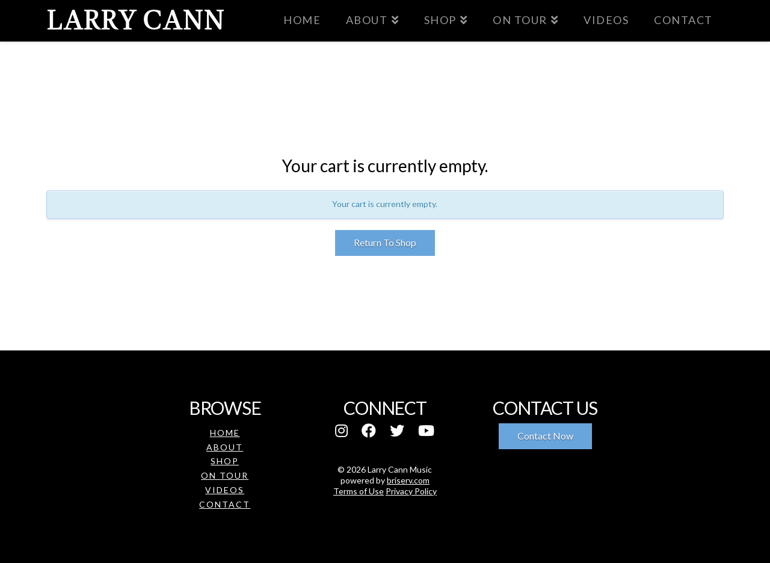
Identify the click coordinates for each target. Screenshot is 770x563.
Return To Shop (385, 242)
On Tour (224, 475)
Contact (224, 504)
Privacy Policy (411, 491)
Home (225, 433)
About (224, 447)
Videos (224, 490)
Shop (225, 461)
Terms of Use (358, 491)
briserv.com (408, 480)
